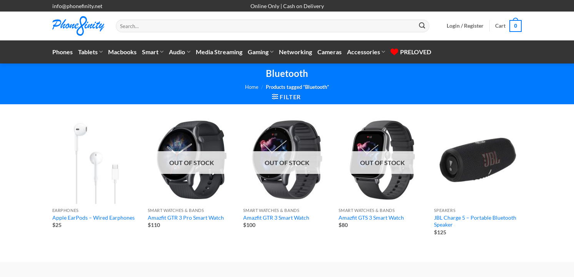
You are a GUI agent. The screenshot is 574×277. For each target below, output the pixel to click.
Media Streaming (219, 51)
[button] (465, 26)
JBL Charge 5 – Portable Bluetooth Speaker (475, 221)
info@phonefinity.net (77, 6)
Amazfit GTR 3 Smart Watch (276, 217)
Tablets (90, 52)
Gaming (261, 52)
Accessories (366, 52)
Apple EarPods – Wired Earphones (93, 217)
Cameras (329, 51)
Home (252, 87)
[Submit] (422, 26)
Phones (62, 51)
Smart (153, 52)
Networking (295, 51)
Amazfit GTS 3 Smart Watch (371, 217)
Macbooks (122, 51)
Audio (179, 52)
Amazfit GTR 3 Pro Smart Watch (186, 217)
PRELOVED (410, 51)
